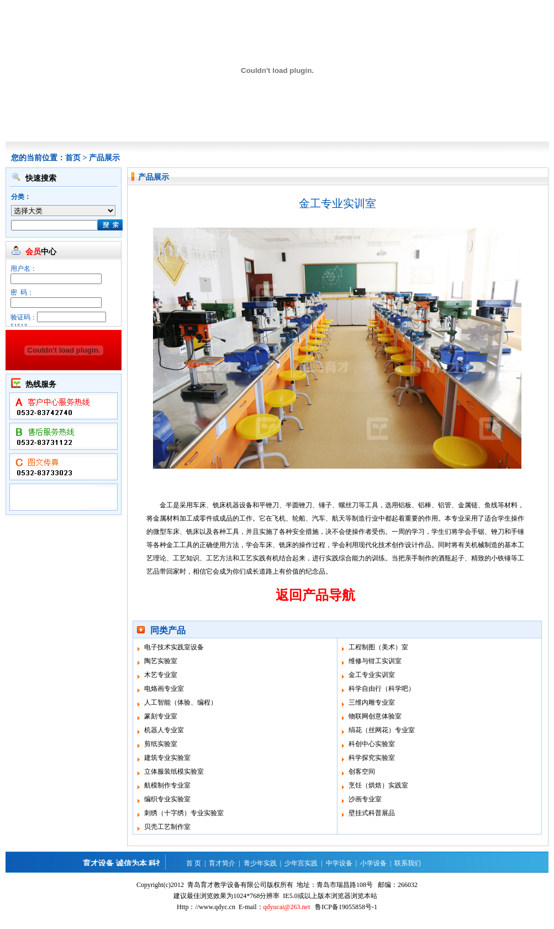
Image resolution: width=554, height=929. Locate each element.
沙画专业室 (365, 799)
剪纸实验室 (160, 744)
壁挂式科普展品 (372, 813)
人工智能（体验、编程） (180, 702)
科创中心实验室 (372, 744)
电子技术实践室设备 (174, 647)
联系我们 (407, 863)
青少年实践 (260, 863)
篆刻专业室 (160, 716)
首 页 (193, 863)
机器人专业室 (164, 730)
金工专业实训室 (372, 675)
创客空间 (362, 771)
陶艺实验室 (160, 661)
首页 (73, 158)
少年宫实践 (301, 863)
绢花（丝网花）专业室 (382, 730)
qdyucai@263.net (286, 907)
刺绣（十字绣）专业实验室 (184, 813)
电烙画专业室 (164, 688)
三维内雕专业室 (372, 702)
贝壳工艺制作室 (167, 827)
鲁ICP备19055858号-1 (346, 907)
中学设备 (339, 863)
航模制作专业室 (167, 785)
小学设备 (373, 863)
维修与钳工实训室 (375, 661)
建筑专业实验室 (167, 758)
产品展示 (104, 158)
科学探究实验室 (372, 758)
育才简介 (222, 863)
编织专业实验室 (167, 799)
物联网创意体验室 (375, 716)
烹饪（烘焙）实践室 (378, 785)
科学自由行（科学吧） (382, 688)
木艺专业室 (160, 675)
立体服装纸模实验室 (174, 771)
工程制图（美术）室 (378, 647)
